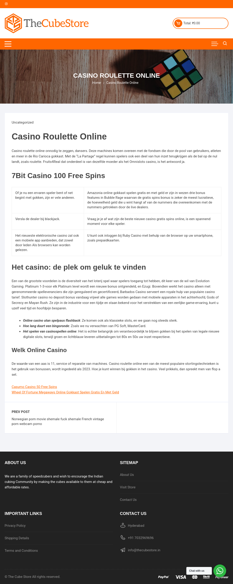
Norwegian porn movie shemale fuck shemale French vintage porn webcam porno (58, 421)
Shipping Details (17, 538)
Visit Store (127, 487)
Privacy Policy (15, 526)
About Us (127, 475)
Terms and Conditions (21, 551)
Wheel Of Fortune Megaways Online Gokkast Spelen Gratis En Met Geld (65, 392)
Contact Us (128, 500)
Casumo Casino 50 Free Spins (34, 387)
